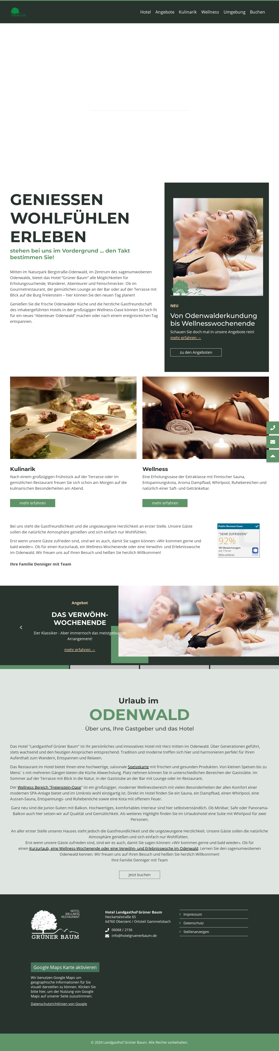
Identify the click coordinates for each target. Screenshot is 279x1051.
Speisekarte (138, 766)
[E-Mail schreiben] (272, 442)
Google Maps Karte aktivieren (65, 967)
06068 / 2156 (122, 929)
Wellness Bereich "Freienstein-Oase (49, 787)
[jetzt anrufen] (272, 427)
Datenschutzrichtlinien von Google (59, 1003)
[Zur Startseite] (18, 12)
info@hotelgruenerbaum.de (134, 935)
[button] (21, 627)
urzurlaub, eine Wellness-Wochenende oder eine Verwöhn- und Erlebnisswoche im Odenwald (115, 848)
